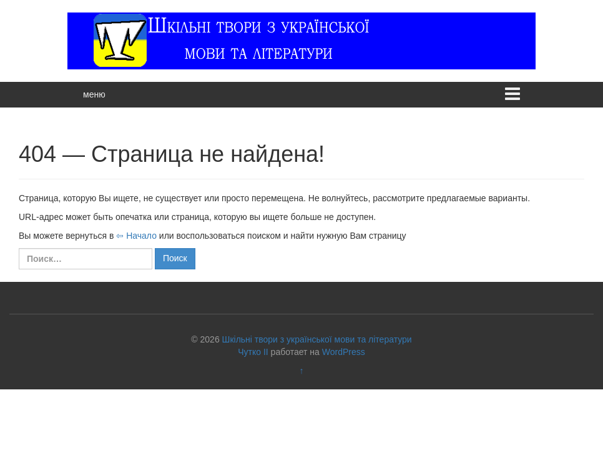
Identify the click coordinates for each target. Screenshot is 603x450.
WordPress (343, 352)
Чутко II (253, 352)
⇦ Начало (136, 236)
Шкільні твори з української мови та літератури (317, 339)
